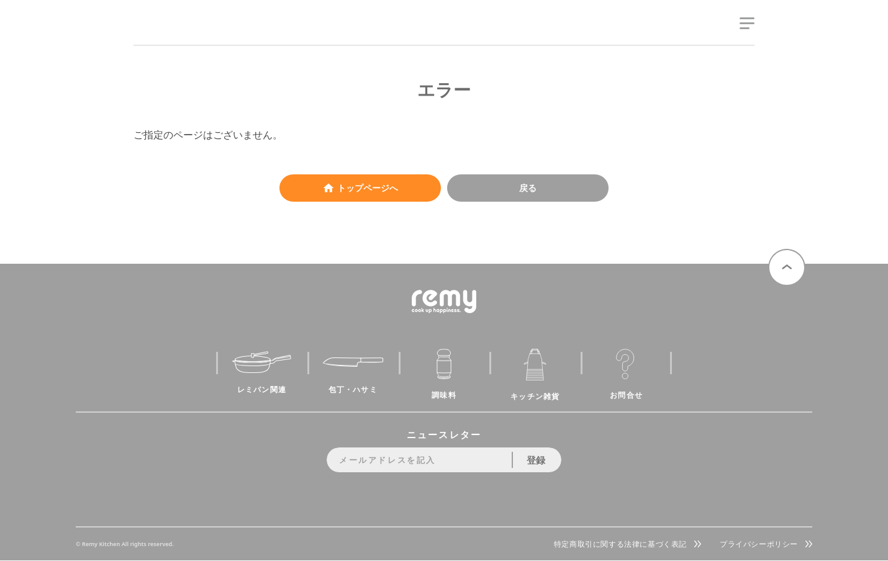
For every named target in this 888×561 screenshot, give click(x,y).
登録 (536, 460)
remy (156, 35)
